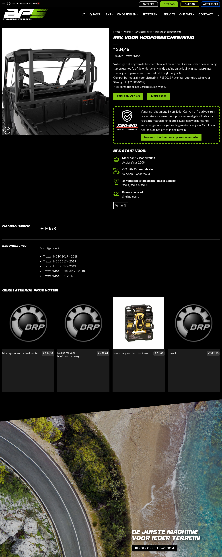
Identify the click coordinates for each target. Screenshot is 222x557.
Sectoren (151, 14)
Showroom (31, 3)
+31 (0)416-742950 (12, 3)
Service (169, 14)
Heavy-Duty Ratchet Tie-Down (130, 353)
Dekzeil (172, 353)
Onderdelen (127, 14)
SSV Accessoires (143, 31)
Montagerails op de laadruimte (20, 353)
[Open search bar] (218, 14)
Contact (205, 14)
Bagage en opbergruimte (168, 31)
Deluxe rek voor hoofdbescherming (68, 354)
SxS (109, 14)
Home (116, 31)
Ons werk (186, 14)
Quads (95, 14)
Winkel (127, 31)
